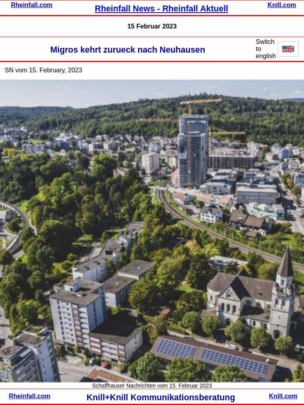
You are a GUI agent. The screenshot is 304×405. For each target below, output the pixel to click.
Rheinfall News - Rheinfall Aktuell (161, 8)
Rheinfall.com (32, 5)
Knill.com (282, 5)
